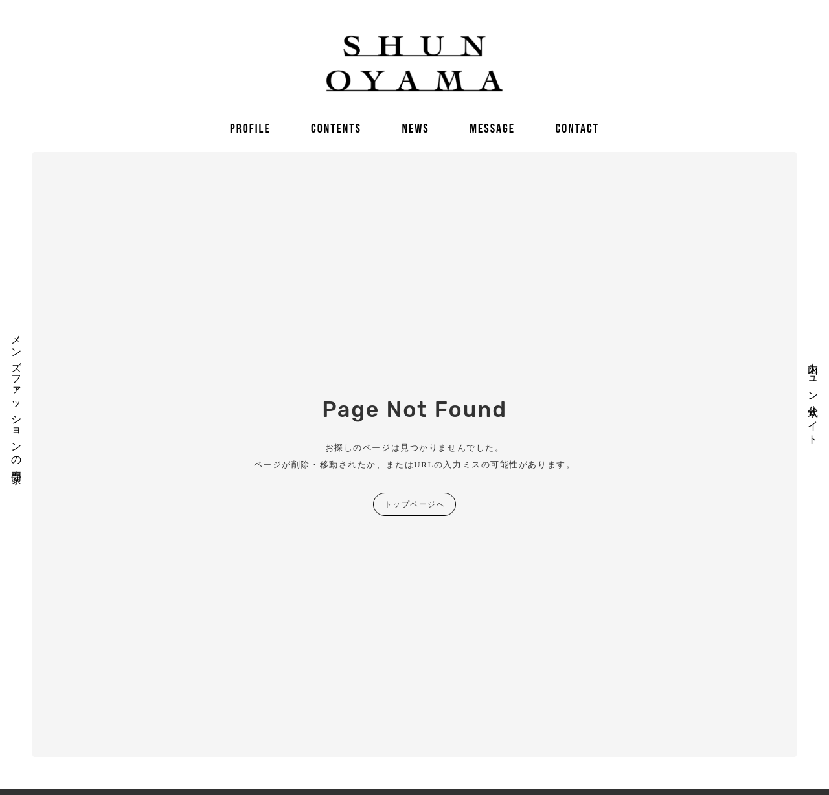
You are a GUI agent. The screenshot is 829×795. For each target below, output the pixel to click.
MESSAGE (492, 129)
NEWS (415, 129)
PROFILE (250, 129)
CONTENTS (336, 129)
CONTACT (577, 129)
